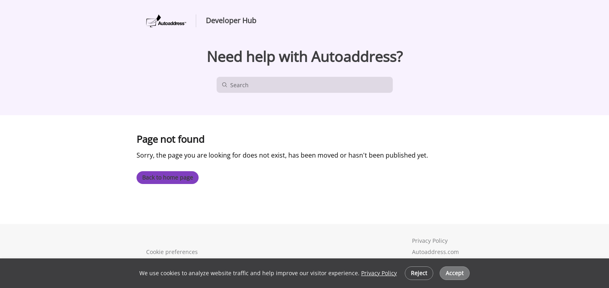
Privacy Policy (379, 273)
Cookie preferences (172, 252)
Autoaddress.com (434, 252)
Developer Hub (231, 20)
